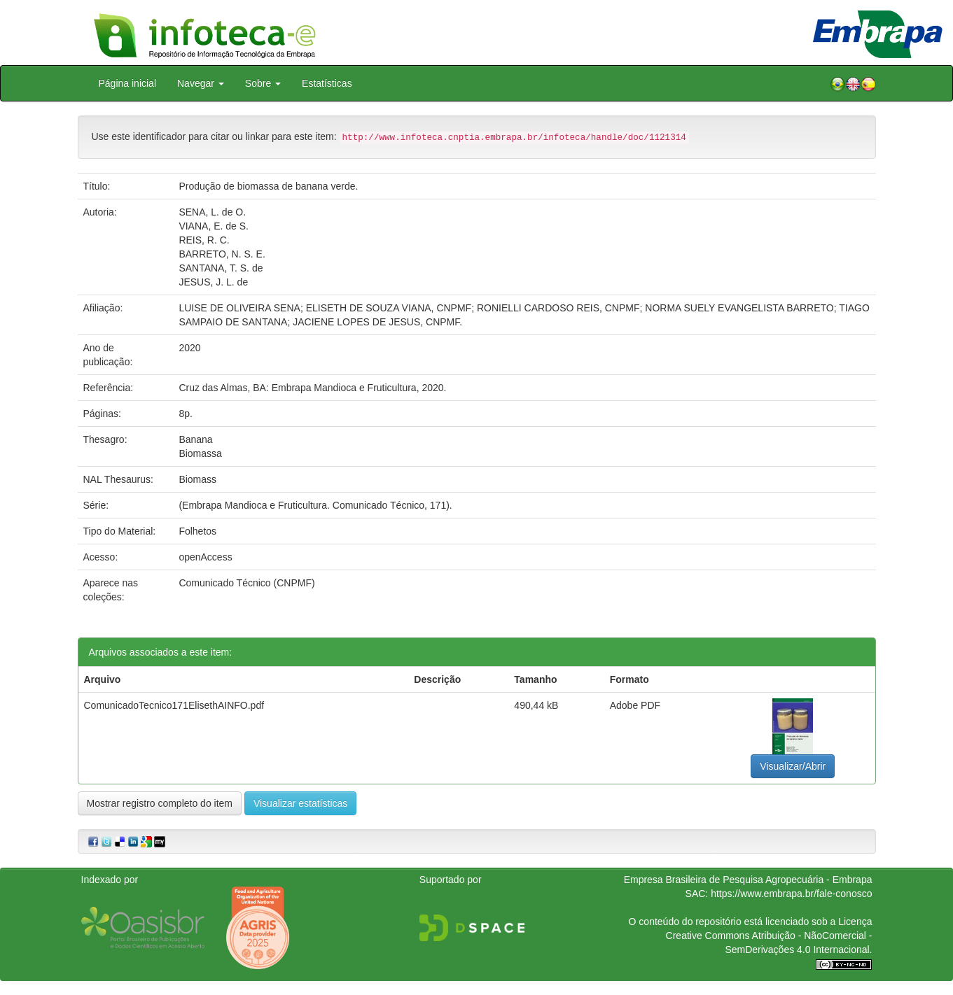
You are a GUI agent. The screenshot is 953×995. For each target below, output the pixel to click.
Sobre (263, 83)
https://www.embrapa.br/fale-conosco (791, 893)
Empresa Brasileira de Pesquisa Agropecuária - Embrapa (748, 879)
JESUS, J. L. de (213, 282)
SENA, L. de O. (212, 212)
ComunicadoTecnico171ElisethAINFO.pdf (174, 705)
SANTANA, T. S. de (221, 268)
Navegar (200, 83)
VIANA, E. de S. (214, 226)
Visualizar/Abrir (793, 766)
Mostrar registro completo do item (160, 803)
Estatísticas (327, 83)
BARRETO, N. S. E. (222, 254)
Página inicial (128, 83)
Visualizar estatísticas (300, 803)
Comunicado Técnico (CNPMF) (246, 582)
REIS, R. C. (204, 240)
